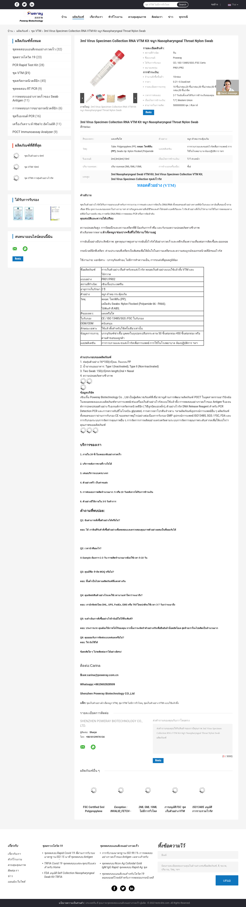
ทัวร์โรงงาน (115, 16)
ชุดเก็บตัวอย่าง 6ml (34, 155)
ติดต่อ (148, 112)
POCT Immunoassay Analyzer (32, 132)
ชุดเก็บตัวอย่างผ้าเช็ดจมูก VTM (101, 703)
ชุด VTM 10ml (31, 167)
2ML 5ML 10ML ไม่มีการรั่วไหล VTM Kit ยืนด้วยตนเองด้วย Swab (148, 809)
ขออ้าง (214, 4)
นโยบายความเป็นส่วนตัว (71, 903)
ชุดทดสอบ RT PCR (24, 89)
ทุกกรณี (183, 16)
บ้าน (64, 16)
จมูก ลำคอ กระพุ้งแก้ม (114, 294)
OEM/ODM (87, 323)
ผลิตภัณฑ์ (78, 16)
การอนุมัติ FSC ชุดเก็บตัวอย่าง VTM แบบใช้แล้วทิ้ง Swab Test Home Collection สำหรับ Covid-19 (175, 809)
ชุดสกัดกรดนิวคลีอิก (26, 81)
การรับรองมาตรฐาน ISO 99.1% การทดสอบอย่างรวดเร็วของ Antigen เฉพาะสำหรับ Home (127, 855)
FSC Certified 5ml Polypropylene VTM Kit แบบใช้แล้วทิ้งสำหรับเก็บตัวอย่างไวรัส (93, 809)
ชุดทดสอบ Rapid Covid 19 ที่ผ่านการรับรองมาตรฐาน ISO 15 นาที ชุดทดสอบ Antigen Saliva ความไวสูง (69, 855)
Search (182, 4)
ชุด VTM (36, 30)
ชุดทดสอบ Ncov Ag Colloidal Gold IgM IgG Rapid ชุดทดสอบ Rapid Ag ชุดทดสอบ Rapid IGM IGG (124, 866)
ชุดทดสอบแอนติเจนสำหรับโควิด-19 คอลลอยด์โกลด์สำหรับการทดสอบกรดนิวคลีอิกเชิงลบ (128, 876)
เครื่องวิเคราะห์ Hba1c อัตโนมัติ (33, 124)
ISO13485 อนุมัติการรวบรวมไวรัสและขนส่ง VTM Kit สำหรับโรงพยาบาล (202, 809)
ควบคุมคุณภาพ (137, 16)
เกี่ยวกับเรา (96, 16)
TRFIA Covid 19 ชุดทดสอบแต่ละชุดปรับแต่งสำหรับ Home (70, 865)
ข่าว (170, 16)
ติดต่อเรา (157, 16)
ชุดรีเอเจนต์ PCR (23, 116)
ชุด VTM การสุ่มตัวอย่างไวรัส (38, 178)
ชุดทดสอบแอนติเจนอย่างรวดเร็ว (34, 49)
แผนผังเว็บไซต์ (16, 881)
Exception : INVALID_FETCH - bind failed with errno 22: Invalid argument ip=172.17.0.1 (121, 809)
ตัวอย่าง (85, 294)
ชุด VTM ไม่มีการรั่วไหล (130, 703)
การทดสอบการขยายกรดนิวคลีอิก (35, 108)
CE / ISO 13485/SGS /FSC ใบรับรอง (122, 318)
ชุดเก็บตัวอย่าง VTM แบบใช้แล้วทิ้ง (161, 703)
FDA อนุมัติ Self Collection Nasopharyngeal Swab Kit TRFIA (69, 874)
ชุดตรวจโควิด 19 (23, 57)
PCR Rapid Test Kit (25, 65)
